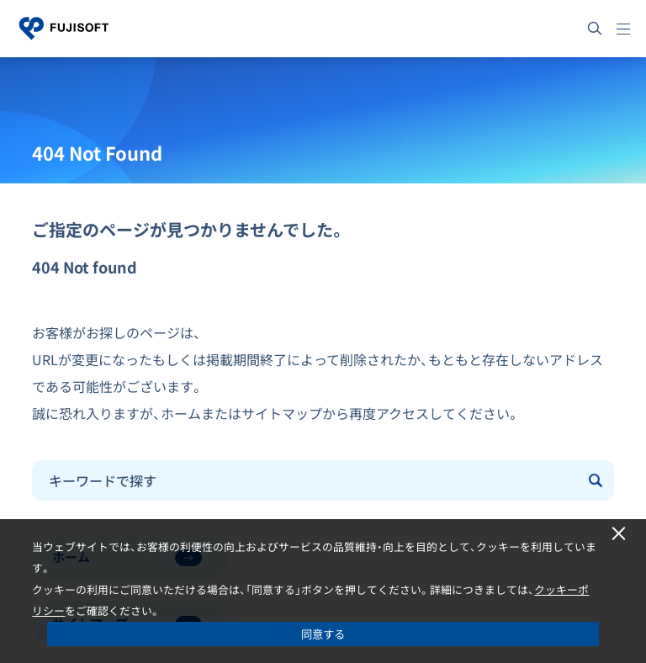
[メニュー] (623, 28)
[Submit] (596, 480)
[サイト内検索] (594, 28)
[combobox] (305, 480)
